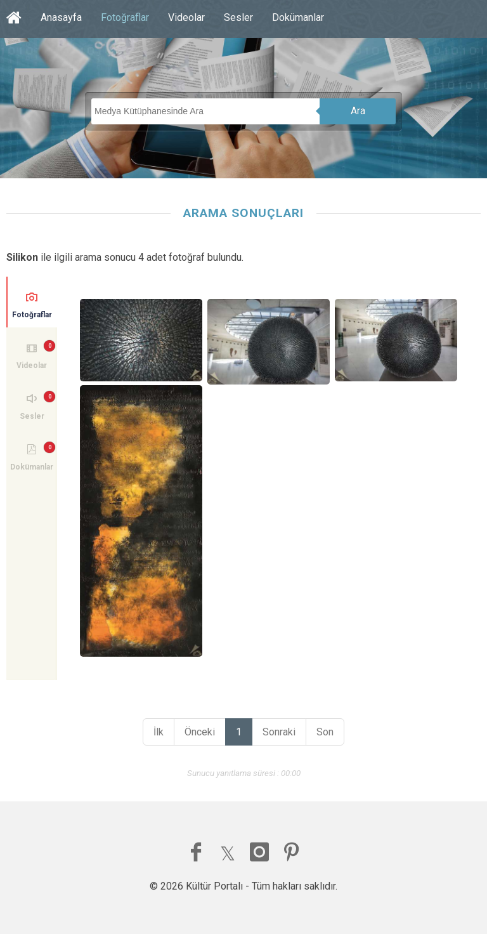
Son (325, 732)
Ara (358, 111)
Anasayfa (61, 17)
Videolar (186, 17)
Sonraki (279, 732)
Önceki (200, 732)
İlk (158, 732)
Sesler (238, 17)
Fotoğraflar (125, 17)
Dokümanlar (298, 17)
